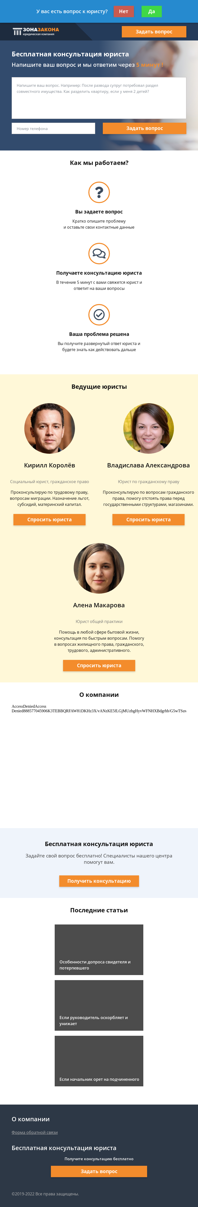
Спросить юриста (49, 519)
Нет (123, 11)
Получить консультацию (99, 881)
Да (151, 11)
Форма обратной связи (35, 1132)
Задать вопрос (154, 31)
